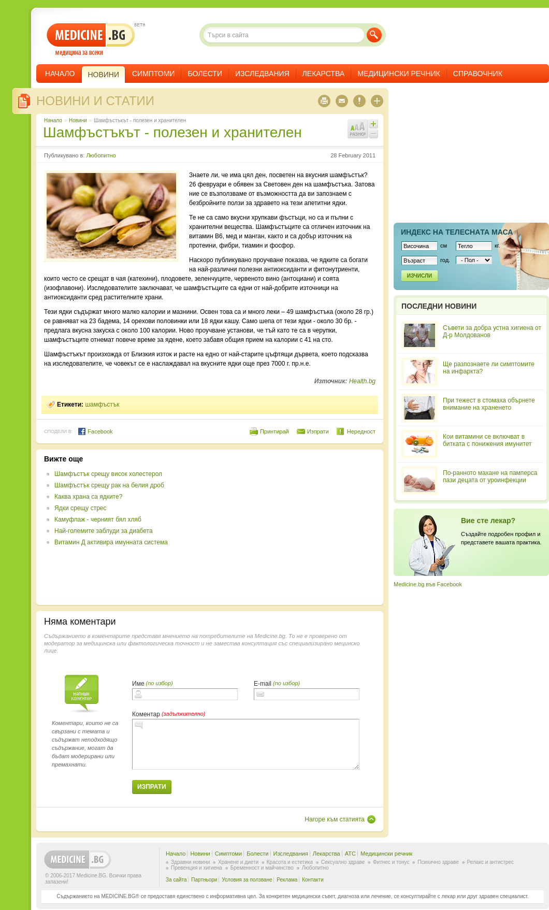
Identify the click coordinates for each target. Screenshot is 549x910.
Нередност (361, 431)
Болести (204, 73)
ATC (350, 853)
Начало (60, 73)
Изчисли (419, 276)
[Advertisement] (291, 527)
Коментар (146, 714)
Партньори (204, 880)
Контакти (313, 880)
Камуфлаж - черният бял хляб (97, 519)
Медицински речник (398, 73)
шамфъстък (102, 404)
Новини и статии (95, 101)
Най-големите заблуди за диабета (103, 531)
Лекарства (323, 73)
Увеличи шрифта (373, 123)
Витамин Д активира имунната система (111, 542)
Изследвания (262, 73)
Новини (78, 120)
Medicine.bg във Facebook (428, 584)
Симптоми (153, 73)
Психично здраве (438, 862)
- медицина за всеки (91, 39)
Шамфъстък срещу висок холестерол (108, 474)
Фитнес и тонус (391, 862)
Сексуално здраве (343, 862)
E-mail (262, 683)
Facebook (95, 431)
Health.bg (362, 381)
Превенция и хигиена (196, 868)
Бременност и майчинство (262, 868)
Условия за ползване (247, 880)
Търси (374, 34)
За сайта (176, 880)
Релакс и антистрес (490, 862)
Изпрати (318, 431)
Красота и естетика (290, 862)
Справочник (477, 73)
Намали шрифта (373, 133)
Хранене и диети (238, 862)
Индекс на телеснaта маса (457, 232)
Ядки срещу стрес (80, 508)
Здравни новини (190, 862)
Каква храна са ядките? (88, 496)
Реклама (287, 880)
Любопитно (100, 155)
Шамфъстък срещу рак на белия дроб (109, 485)
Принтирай (274, 431)
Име (138, 683)
